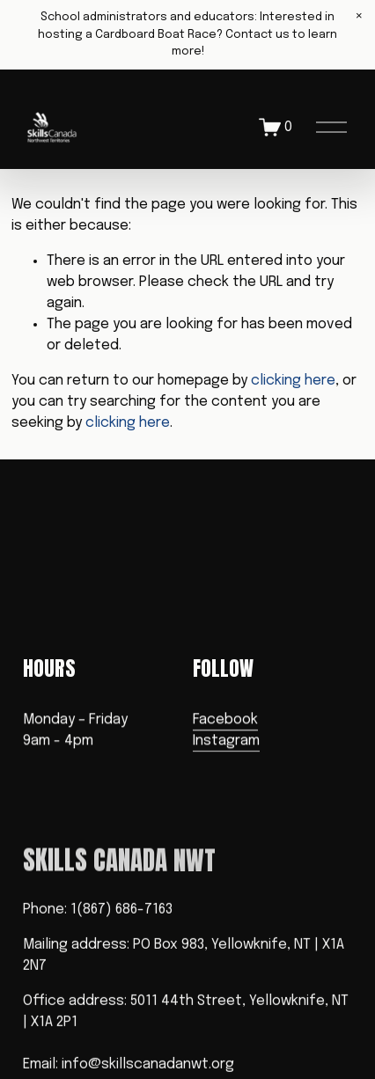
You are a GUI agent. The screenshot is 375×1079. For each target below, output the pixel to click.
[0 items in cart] (276, 127)
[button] (359, 16)
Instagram (226, 740)
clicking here (293, 380)
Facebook (225, 719)
